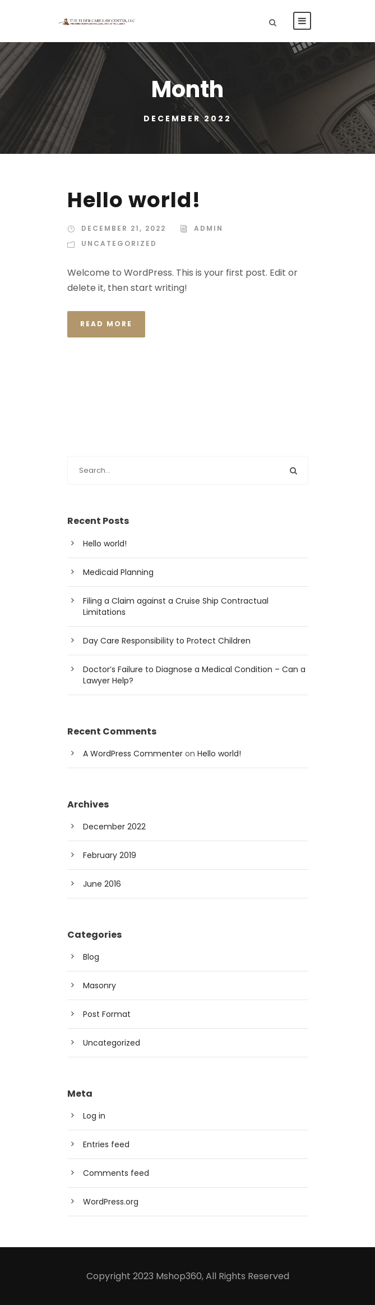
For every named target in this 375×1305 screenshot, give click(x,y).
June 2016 (102, 883)
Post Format (107, 1014)
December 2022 (114, 826)
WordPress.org (110, 1201)
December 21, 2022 (123, 228)
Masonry (99, 985)
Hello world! (134, 200)
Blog (91, 956)
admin (208, 228)
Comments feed (116, 1173)
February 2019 (109, 855)
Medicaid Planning (118, 572)
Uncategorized (119, 243)
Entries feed (106, 1144)
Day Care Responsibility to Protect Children (167, 640)
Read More (106, 323)
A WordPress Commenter (133, 753)
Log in (94, 1115)
